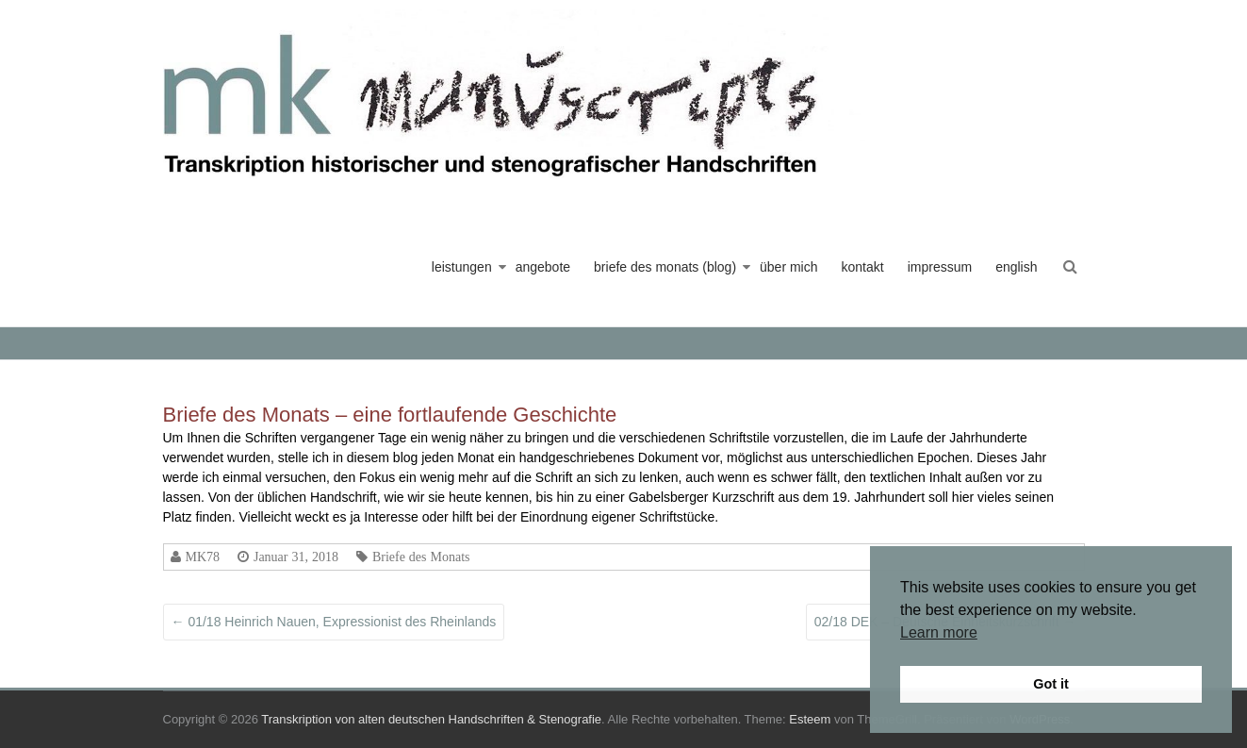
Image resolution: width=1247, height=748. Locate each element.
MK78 (203, 556)
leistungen (462, 266)
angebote (543, 266)
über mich (788, 266)
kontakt (863, 266)
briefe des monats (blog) (665, 266)
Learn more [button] (938, 632)
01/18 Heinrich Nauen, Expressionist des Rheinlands (334, 621)
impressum (940, 266)
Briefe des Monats (421, 556)
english (1016, 266)
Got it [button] (1051, 683)
